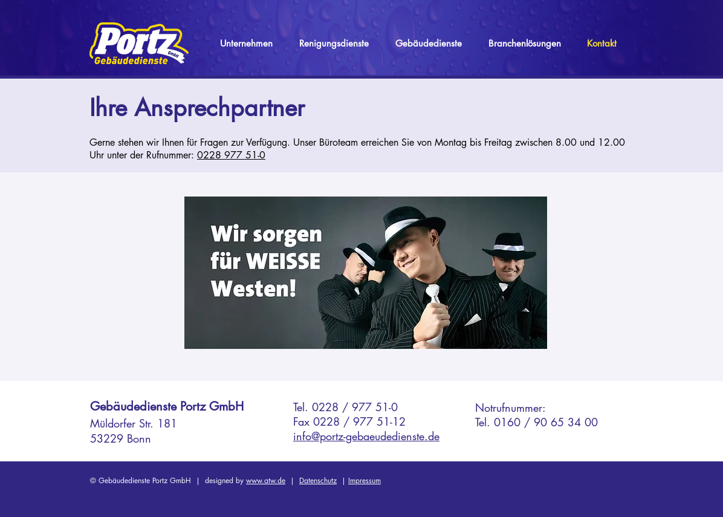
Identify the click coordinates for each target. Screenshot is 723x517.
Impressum (364, 480)
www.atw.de (265, 480)
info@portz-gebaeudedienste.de (366, 436)
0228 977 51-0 (231, 155)
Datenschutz (318, 480)
